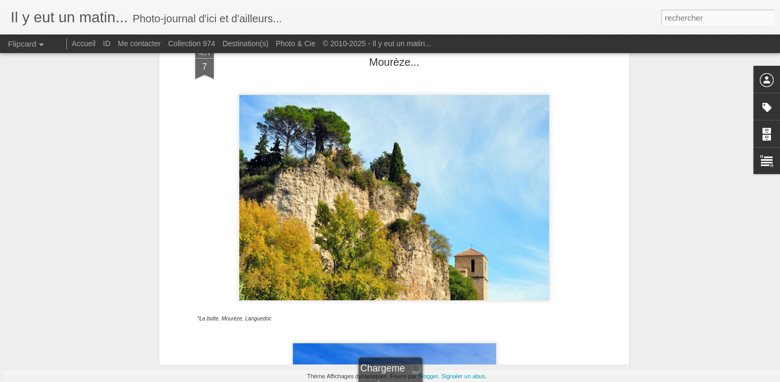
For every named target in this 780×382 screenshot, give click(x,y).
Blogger (428, 376)
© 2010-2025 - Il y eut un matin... (377, 43)
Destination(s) (245, 43)
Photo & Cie (296, 43)
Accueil (84, 43)
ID (106, 43)
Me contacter (139, 43)
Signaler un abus (463, 376)
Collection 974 (191, 43)
